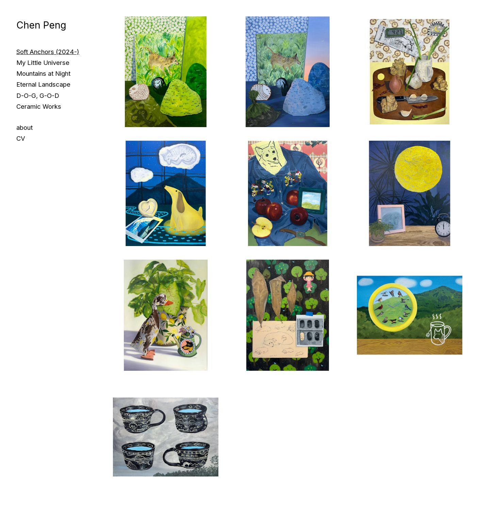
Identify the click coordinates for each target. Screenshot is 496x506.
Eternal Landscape (43, 84)
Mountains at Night (43, 73)
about (24, 127)
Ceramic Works (38, 106)
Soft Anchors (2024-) (47, 51)
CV (20, 138)
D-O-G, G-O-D (37, 95)
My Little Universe (42, 62)
